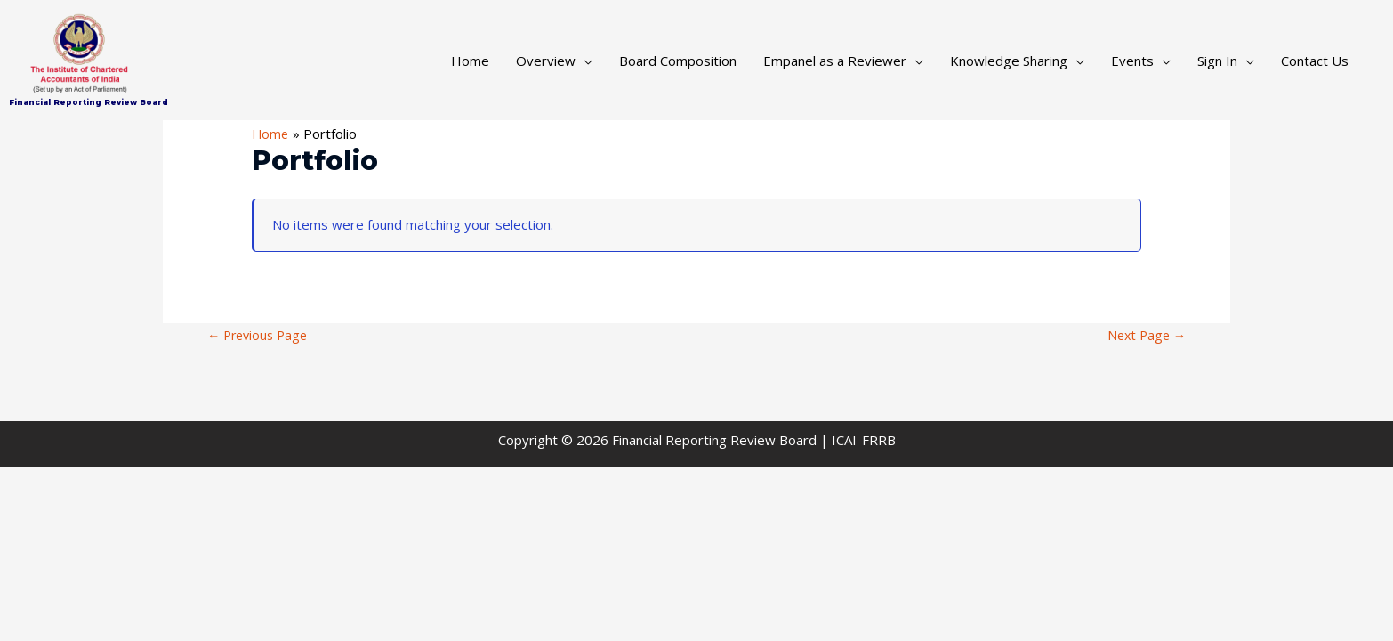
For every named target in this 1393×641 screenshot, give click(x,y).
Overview (546, 60)
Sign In (1217, 60)
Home (470, 60)
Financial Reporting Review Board (90, 102)
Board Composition (678, 60)
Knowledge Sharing (1008, 60)
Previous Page (260, 335)
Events (1132, 60)
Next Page (1144, 335)
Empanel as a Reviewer (834, 60)
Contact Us (1315, 60)
